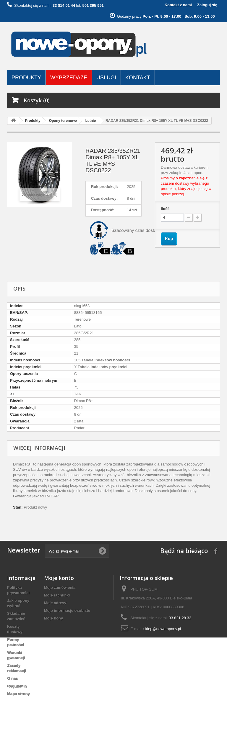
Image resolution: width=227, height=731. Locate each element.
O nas (12, 678)
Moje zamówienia (59, 587)
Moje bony (53, 618)
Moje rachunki (57, 595)
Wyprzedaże (68, 78)
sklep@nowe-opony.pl (162, 629)
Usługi (106, 78)
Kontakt (137, 78)
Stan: (18, 507)
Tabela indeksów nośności (105, 360)
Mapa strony (18, 693)
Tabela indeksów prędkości (102, 367)
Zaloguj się (207, 5)
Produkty (26, 78)
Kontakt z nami (178, 5)
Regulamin (17, 686)
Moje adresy (55, 603)
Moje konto (59, 577)
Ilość (165, 208)
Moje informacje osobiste (67, 610)
